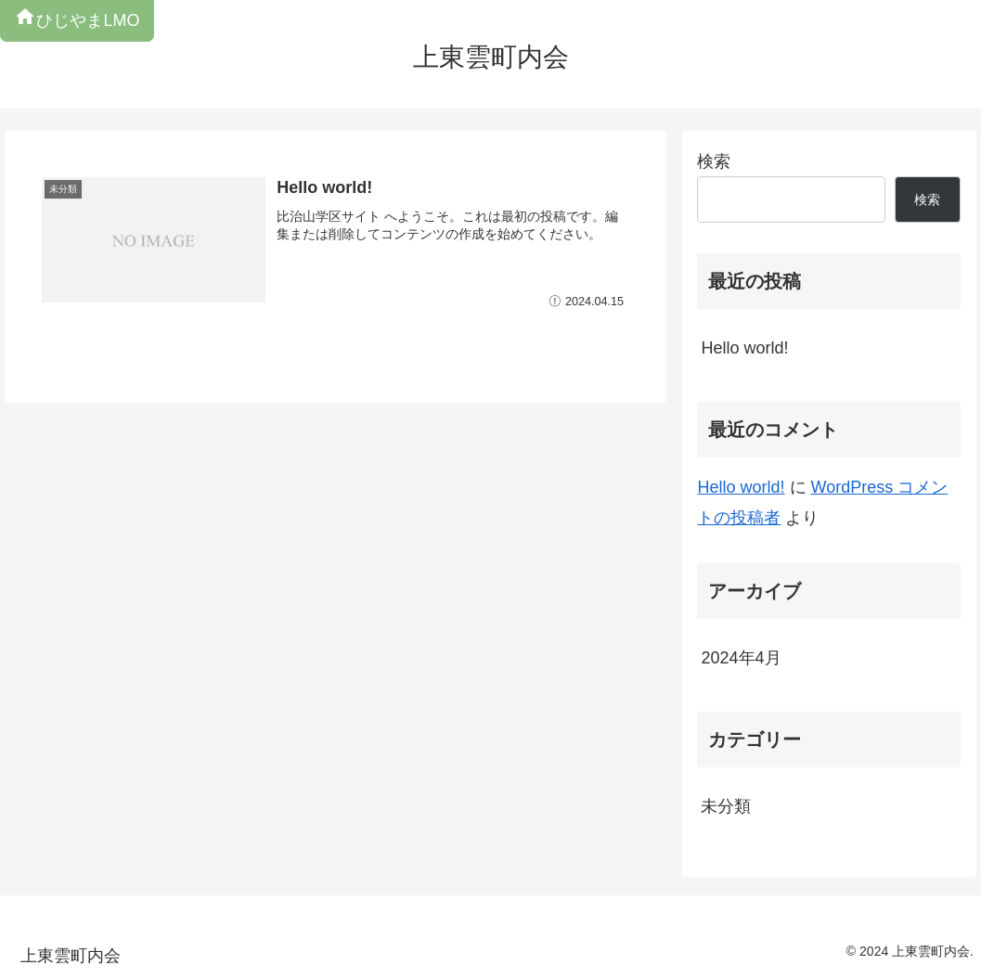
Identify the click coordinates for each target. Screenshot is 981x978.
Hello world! (744, 348)
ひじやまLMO (76, 20)
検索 (713, 161)
